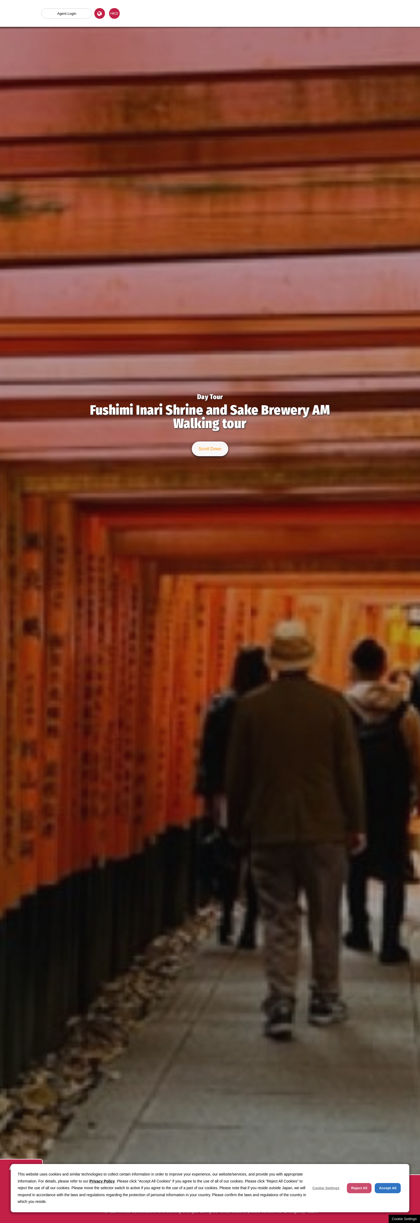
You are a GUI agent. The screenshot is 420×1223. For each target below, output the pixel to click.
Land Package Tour (230, 13)
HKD (114, 13)
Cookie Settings (404, 1219)
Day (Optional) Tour (168, 13)
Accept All (387, 1188)
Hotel (291, 13)
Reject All (359, 1188)
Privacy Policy (102, 1181)
